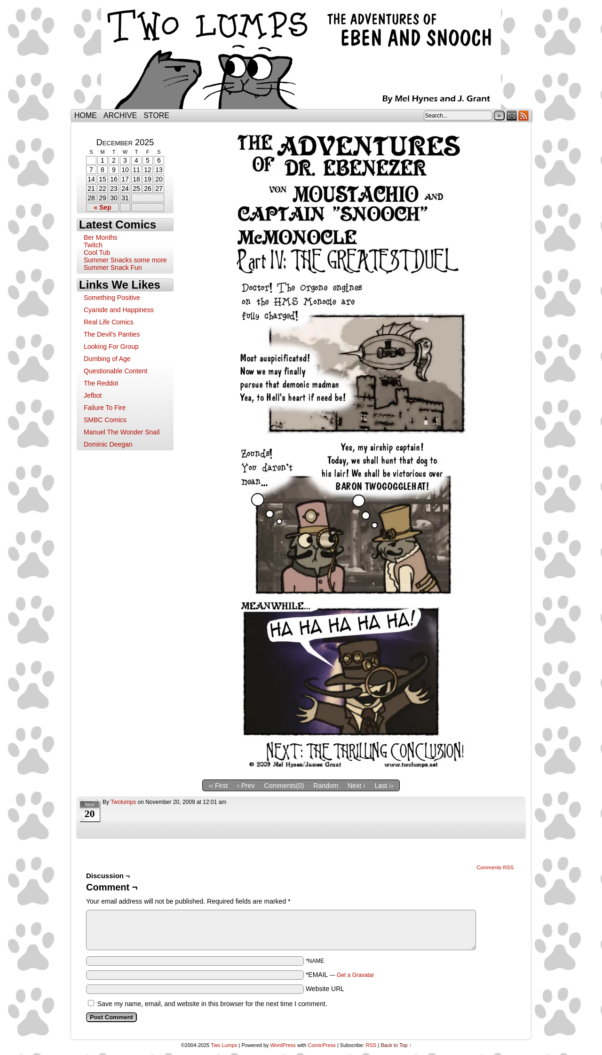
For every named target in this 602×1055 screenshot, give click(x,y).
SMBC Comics (105, 420)
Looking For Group (111, 346)
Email (512, 115)
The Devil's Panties (112, 334)
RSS (524, 115)
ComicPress (322, 1045)
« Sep (102, 207)
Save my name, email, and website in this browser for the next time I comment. (212, 1004)
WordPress (283, 1045)
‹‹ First (218, 785)
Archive (120, 115)
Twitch (93, 245)
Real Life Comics (109, 322)
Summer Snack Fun (113, 267)
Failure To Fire (105, 407)
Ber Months (101, 237)
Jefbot (93, 395)
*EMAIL (340, 974)
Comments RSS (495, 867)
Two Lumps (301, 57)
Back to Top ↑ (396, 1045)
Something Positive (112, 297)
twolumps (123, 802)
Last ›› (384, 785)
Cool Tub (97, 252)
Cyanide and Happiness (119, 310)
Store (156, 115)
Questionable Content (115, 371)
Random (325, 785)
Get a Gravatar (355, 975)
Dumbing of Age (107, 358)
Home (85, 115)
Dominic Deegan (108, 444)
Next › (356, 785)
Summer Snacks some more (125, 260)
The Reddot (101, 383)
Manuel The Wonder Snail (121, 432)
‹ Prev (245, 785)
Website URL (325, 988)
